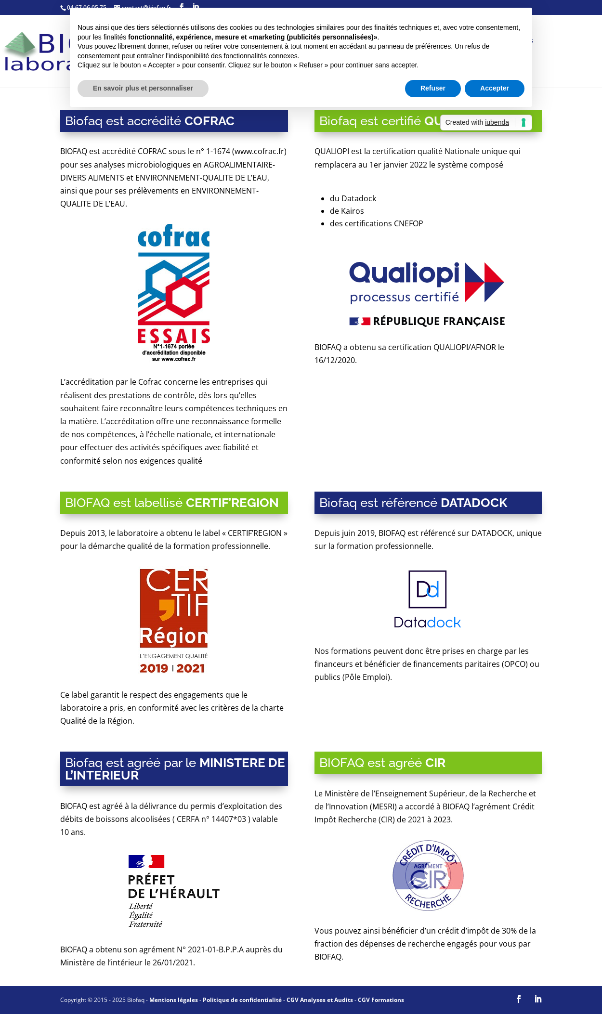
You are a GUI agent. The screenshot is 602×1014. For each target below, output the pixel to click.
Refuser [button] (432, 88)
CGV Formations (381, 1000)
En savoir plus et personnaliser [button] (143, 88)
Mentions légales (173, 1000)
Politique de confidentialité (242, 1000)
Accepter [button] (494, 88)
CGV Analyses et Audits (320, 1000)
